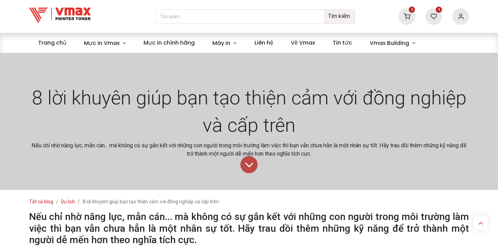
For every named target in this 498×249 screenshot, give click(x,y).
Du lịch (68, 201)
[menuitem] (52, 43)
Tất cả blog (41, 201)
